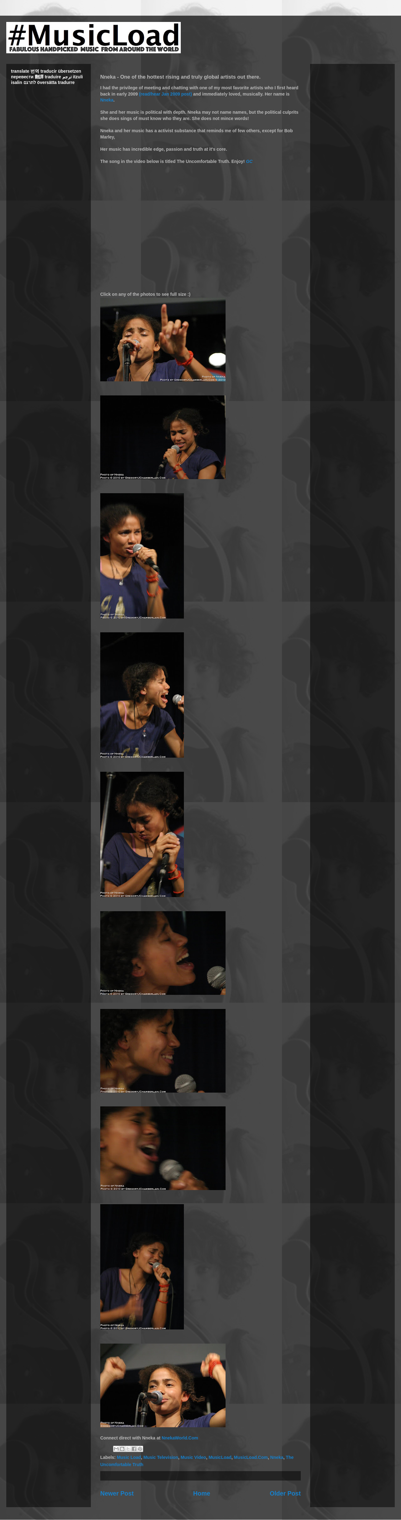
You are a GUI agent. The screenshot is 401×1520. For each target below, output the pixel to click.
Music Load (129, 1457)
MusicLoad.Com (251, 1457)
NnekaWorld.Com (180, 1437)
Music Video (193, 1457)
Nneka (106, 99)
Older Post (285, 1493)
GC (249, 161)
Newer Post (117, 1493)
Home (201, 1493)
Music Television (160, 1457)
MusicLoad (220, 1457)
